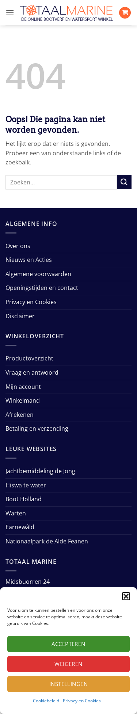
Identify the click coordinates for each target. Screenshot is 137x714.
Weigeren (68, 663)
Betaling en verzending (36, 428)
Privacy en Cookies (82, 701)
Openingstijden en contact (41, 288)
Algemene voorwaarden (38, 274)
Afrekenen (19, 415)
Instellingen (68, 683)
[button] (126, 596)
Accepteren (68, 643)
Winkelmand (22, 400)
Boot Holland (23, 499)
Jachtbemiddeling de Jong (40, 471)
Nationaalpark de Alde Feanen (46, 541)
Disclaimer (20, 316)
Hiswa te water (25, 485)
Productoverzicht (29, 358)
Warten (15, 513)
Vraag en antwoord (31, 372)
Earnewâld (19, 527)
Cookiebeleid (46, 701)
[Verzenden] (124, 182)
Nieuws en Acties (28, 260)
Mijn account (23, 387)
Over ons (17, 246)
